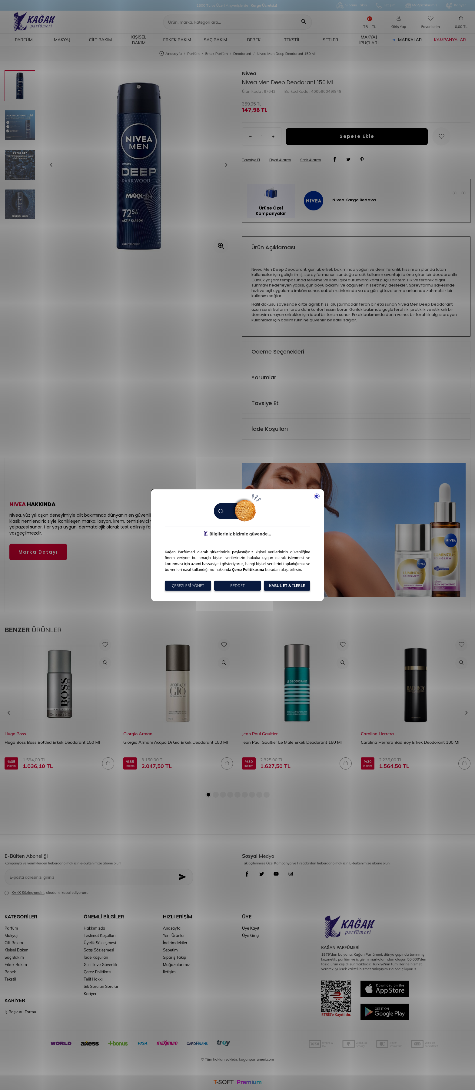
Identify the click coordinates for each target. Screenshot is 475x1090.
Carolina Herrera (377, 733)
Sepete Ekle (357, 136)
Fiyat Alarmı (280, 160)
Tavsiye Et (251, 160)
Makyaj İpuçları (369, 39)
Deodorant (242, 53)
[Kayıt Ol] (184, 877)
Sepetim (170, 949)
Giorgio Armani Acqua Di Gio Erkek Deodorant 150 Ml (175, 742)
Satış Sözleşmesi (99, 949)
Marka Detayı (38, 552)
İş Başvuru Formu (20, 1011)
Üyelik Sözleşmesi (100, 942)
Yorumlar (263, 377)
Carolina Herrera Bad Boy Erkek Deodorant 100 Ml (410, 742)
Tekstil (292, 39)
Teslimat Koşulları (99, 935)
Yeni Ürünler (174, 935)
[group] (138, 164)
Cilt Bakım (100, 39)
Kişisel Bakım (138, 39)
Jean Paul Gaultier (260, 733)
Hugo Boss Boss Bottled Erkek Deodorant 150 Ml (52, 742)
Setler (330, 39)
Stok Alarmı (310, 160)
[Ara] (303, 22)
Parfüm (23, 39)
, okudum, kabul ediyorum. (46, 892)
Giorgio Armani (138, 733)
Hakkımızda (94, 928)
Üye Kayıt (250, 928)
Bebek (254, 39)
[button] (53, 165)
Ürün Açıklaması (273, 247)
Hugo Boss (15, 733)
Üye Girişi (250, 935)
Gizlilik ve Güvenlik (100, 964)
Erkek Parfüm (216, 53)
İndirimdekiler (175, 942)
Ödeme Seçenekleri (277, 351)
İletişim (385, 5)
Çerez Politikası (97, 971)
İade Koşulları (269, 429)
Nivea (249, 73)
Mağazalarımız (421, 5)
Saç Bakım (215, 39)
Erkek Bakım (177, 39)
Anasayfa (170, 54)
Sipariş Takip (351, 5)
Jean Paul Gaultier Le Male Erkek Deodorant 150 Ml (292, 742)
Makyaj (62, 39)
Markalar (407, 40)
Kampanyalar (450, 39)
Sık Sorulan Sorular (101, 986)
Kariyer (456, 5)
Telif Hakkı (93, 979)
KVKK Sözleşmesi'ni (28, 892)
